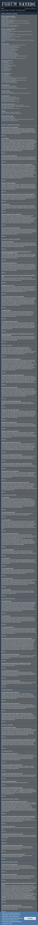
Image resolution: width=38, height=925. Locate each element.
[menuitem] (2, 8)
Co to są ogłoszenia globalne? (7, 66)
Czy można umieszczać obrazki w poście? (9, 65)
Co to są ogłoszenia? (5, 67)
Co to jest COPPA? (5, 18)
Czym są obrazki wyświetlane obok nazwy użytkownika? (11, 36)
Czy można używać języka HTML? (7, 63)
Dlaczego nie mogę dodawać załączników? (9, 52)
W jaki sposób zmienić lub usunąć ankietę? (9, 50)
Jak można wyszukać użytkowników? (8, 100)
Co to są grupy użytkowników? (7, 76)
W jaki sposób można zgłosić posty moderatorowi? (10, 54)
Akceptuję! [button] (30, 918)
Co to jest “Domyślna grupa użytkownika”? (9, 81)
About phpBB (16, 869)
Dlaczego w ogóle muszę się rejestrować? (9, 17)
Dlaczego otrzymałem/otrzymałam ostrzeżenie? (10, 53)
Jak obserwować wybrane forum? (7, 107)
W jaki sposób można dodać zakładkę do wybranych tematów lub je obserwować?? (16, 106)
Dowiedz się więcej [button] (7, 923)
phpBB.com (23, 291)
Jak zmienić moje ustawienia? (7, 30)
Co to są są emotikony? (6, 64)
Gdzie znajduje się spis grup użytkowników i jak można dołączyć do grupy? (14, 77)
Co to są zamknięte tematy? (6, 69)
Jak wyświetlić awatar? (5, 37)
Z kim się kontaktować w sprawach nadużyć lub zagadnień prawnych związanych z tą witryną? (18, 119)
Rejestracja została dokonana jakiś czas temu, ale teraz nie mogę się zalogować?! (16, 23)
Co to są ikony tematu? (6, 70)
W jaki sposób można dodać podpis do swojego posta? (11, 47)
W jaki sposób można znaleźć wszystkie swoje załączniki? (12, 113)
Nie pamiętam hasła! (5, 24)
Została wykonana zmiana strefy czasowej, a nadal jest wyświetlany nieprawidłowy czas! (17, 34)
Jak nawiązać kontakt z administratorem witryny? (10, 120)
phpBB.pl (11, 291)
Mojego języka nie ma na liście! (7, 35)
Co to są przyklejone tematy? (7, 68)
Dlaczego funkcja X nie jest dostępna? (8, 118)
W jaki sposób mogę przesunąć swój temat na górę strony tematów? (13, 58)
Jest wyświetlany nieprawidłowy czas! (8, 33)
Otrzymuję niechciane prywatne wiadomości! (9, 87)
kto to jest (30, 888)
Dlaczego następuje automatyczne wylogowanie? (10, 25)
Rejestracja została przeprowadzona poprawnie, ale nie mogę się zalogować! (15, 20)
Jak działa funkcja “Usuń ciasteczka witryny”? (9, 26)
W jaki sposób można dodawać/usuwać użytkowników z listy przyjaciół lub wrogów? (16, 93)
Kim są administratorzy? (6, 74)
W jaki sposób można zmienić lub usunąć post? (10, 46)
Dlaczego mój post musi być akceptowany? (9, 57)
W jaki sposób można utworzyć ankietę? (8, 48)
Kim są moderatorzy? (5, 75)
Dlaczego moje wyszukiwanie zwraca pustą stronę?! (11, 99)
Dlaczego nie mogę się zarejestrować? (8, 19)
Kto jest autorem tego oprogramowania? (8, 117)
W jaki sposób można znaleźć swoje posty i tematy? (10, 101)
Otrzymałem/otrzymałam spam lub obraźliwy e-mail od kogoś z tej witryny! (14, 88)
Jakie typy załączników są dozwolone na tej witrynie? (11, 112)
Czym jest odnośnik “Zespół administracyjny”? (9, 82)
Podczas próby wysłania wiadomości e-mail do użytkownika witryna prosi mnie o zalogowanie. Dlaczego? (18, 41)
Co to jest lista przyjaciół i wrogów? (8, 92)
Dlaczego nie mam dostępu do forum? (8, 51)
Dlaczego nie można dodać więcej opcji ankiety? (10, 49)
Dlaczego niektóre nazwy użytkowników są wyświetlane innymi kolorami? (14, 80)
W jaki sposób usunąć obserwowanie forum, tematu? (11, 108)
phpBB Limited (4, 866)
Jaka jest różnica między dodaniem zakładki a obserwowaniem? (13, 105)
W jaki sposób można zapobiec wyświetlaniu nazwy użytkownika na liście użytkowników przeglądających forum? (17, 32)
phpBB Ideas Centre (28, 876)
